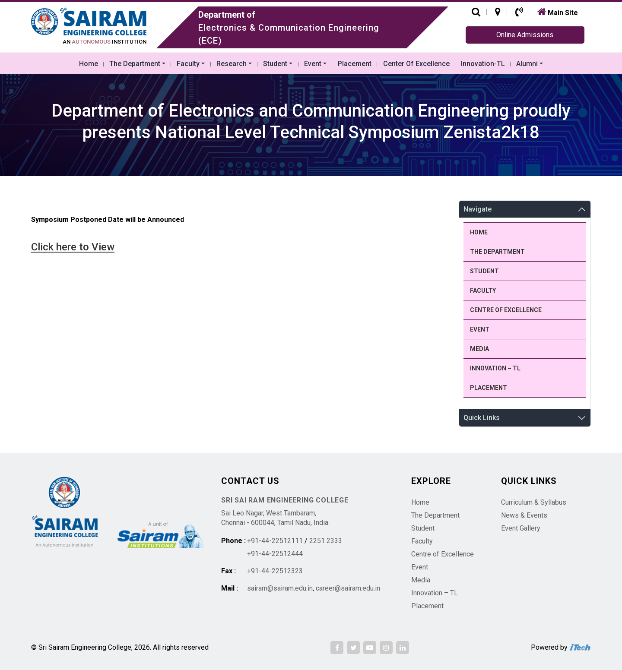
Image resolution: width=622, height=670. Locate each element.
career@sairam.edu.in (348, 588)
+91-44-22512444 (275, 554)
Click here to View (72, 247)
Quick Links (481, 418)
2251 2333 (325, 541)
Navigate (477, 209)
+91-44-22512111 (275, 541)
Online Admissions (524, 35)
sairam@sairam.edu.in (280, 588)
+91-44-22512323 (275, 571)
